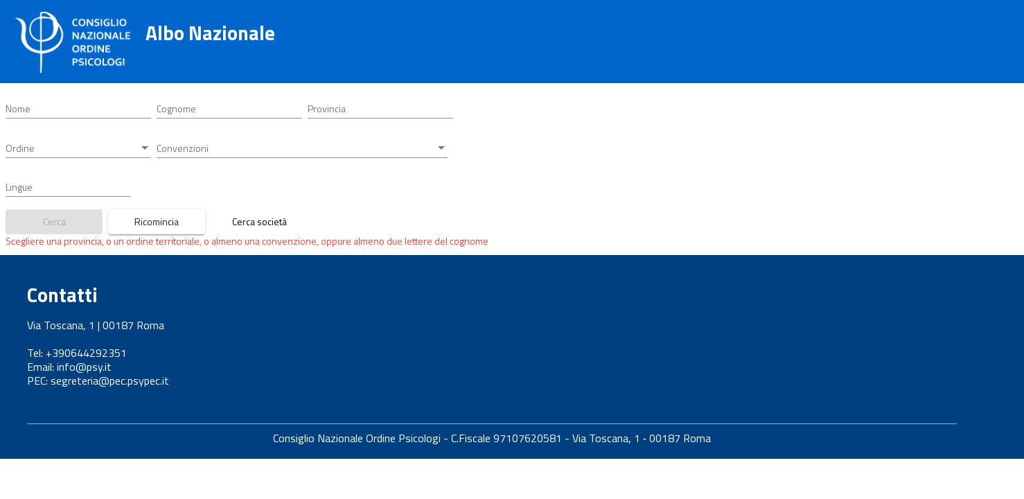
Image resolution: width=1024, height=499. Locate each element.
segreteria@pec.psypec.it (110, 380)
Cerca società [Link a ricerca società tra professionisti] (259, 221)
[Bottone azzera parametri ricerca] (156, 221)
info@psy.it (84, 366)
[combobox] (380, 108)
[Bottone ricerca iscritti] (54, 221)
